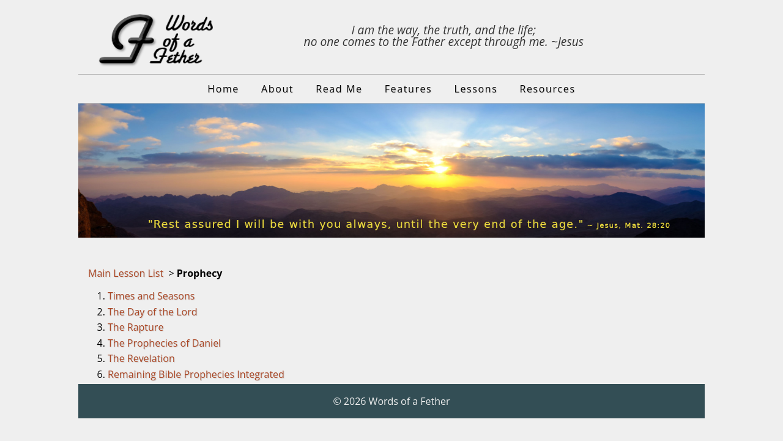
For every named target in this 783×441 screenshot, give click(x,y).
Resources (548, 89)
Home (223, 89)
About (277, 89)
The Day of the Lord (153, 311)
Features (408, 89)
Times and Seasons (151, 296)
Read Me (339, 89)
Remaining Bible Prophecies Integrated (196, 374)
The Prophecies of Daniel (164, 343)
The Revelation (141, 358)
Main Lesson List (125, 273)
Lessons (476, 89)
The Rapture (135, 327)
